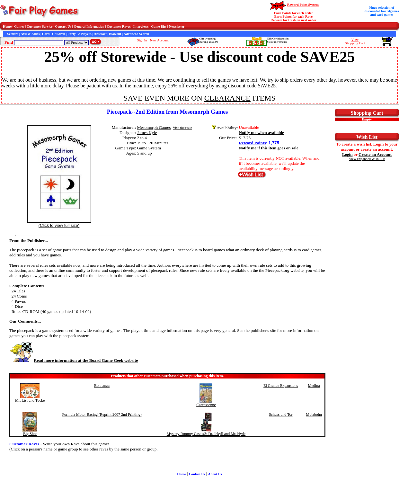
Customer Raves (119, 26)
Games (19, 26)
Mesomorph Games (154, 127)
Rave (309, 16)
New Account (160, 40)
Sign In (142, 40)
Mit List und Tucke (30, 400)
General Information (89, 26)
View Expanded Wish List (367, 159)
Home (7, 26)
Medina (314, 385)
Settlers (12, 34)
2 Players (85, 34)
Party (71, 34)
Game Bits (158, 26)
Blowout (115, 34)
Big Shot (30, 434)
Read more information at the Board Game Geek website (73, 360)
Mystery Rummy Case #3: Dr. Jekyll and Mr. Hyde (206, 434)
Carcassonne (206, 405)
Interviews (141, 26)
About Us (215, 474)
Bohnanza (102, 385)
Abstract (100, 34)
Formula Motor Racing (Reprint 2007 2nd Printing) (101, 414)
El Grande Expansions (280, 385)
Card (46, 34)
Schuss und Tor (281, 414)
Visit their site (182, 127)
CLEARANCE (227, 98)
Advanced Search (136, 34)
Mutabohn (314, 414)
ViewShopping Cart (355, 41)
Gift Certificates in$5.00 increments (277, 40)
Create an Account (375, 154)
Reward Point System (303, 4)
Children (58, 34)
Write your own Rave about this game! (76, 443)
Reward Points (252, 142)
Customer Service (40, 26)
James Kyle (147, 132)
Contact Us (63, 26)
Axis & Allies (30, 34)
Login (347, 154)
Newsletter (177, 26)
